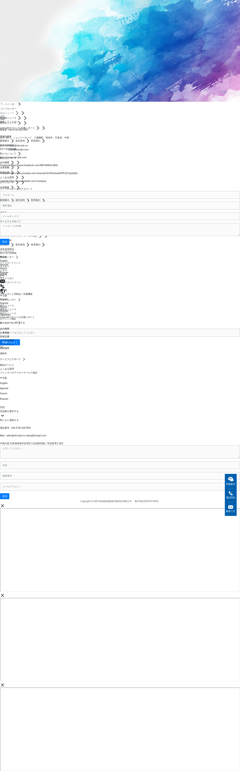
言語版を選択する (9, 411)
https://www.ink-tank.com (13, 157)
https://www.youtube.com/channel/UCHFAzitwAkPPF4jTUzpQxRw (43, 173)
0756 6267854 (20, 129)
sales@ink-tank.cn (18, 145)
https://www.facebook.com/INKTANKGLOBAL (34, 165)
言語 (2, 407)
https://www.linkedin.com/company (27, 181)
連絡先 (10, 106)
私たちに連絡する (9, 420)
